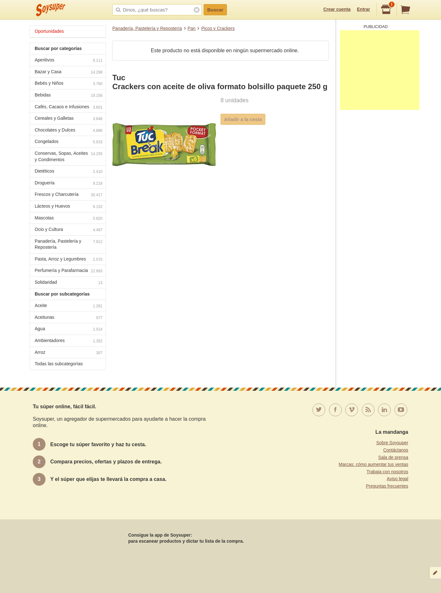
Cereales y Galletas (68, 119)
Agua (68, 329)
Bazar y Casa (68, 72)
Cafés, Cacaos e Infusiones (68, 107)
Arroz (68, 353)
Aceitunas (68, 318)
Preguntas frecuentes (387, 486)
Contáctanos (395, 450)
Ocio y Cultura (68, 230)
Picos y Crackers (217, 28)
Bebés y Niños (68, 84)
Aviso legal (397, 478)
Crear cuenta (337, 9)
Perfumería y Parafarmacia (68, 271)
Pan (192, 28)
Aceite (68, 306)
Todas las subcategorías (59, 363)
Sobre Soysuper (392, 442)
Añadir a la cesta (243, 119)
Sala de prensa (393, 457)
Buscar (215, 9)
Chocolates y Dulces (68, 130)
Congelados (68, 142)
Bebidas (68, 95)
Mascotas (68, 218)
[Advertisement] (379, 70)
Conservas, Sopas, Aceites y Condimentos (68, 156)
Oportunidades (49, 31)
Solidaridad (68, 283)
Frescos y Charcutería (68, 195)
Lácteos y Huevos (68, 207)
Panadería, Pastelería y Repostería (147, 28)
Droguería (68, 183)
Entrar (363, 9)
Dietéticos (68, 171)
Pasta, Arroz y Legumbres (68, 259)
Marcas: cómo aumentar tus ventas (373, 464)
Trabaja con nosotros (387, 471)
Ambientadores (68, 341)
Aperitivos (68, 60)
